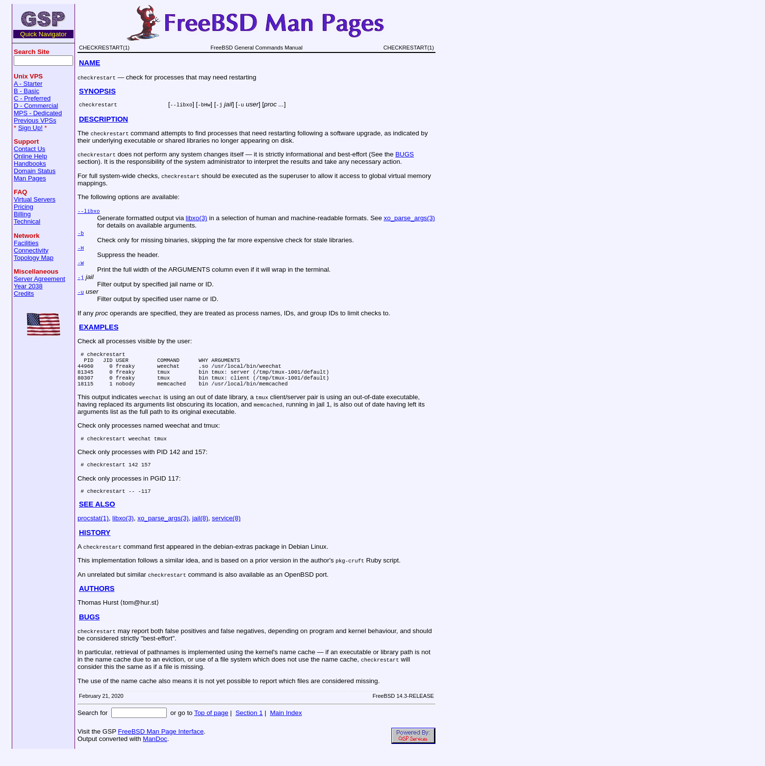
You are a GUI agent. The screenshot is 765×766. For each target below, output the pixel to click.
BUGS (404, 154)
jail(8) (200, 531)
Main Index (286, 726)
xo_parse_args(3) (409, 218)
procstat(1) (93, 531)
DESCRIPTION (103, 119)
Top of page (211, 726)
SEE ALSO (97, 517)
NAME (89, 63)
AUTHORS (96, 602)
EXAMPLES (99, 327)
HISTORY (94, 546)
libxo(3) (196, 218)
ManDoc (155, 752)
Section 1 (249, 726)
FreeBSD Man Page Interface (161, 744)
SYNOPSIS (97, 91)
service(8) (226, 531)
